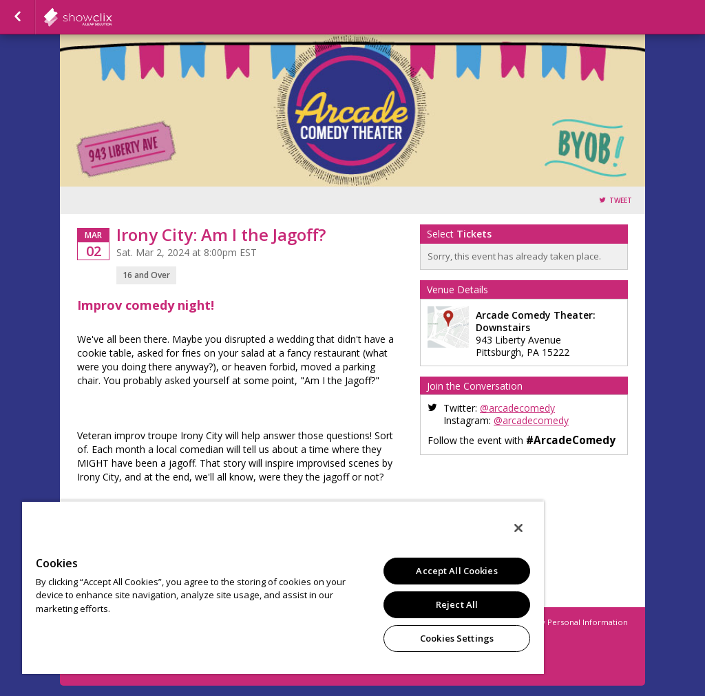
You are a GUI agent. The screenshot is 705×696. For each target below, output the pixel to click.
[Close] (518, 528)
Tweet (620, 200)
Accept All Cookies (456, 571)
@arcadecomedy (517, 407)
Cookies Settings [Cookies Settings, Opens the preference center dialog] (457, 638)
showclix (111, 17)
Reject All (457, 604)
